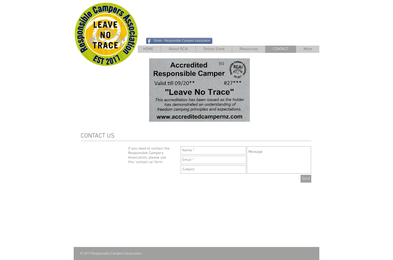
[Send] (306, 179)
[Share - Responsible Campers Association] (179, 41)
